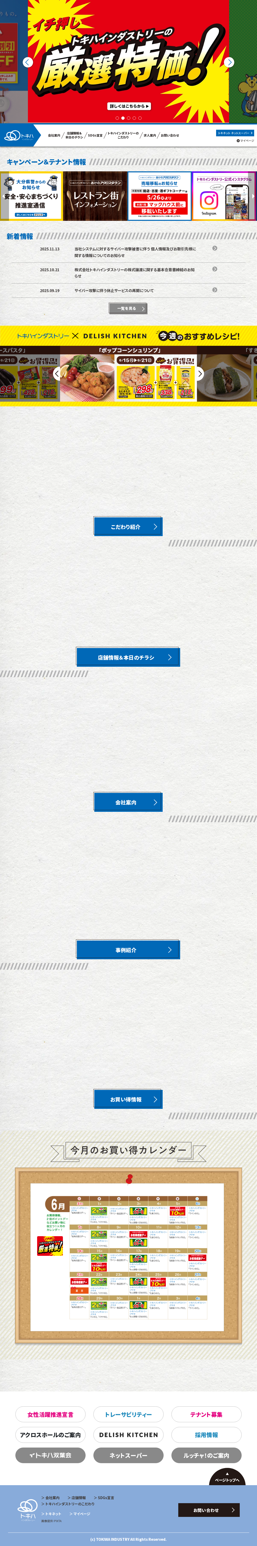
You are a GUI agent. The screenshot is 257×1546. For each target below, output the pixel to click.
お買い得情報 (126, 1099)
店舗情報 (79, 1497)
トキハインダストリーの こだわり (123, 135)
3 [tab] (128, 118)
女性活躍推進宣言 (50, 1414)
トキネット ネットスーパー (233, 133)
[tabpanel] (128, 61)
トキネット (53, 1513)
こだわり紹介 (126, 526)
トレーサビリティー (128, 1414)
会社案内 (54, 135)
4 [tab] (134, 118)
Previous (28, 62)
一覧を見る (126, 308)
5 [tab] (140, 118)
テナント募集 (206, 1414)
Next (229, 62)
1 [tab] (117, 118)
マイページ (247, 140)
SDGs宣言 (95, 135)
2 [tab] (123, 118)
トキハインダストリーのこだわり (69, 1503)
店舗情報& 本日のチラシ (74, 135)
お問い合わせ (170, 135)
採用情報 (206, 1434)
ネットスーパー (128, 1455)
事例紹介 (126, 950)
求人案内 (150, 135)
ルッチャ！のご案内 (206, 1455)
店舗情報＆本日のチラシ (126, 657)
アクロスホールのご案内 (50, 1434)
